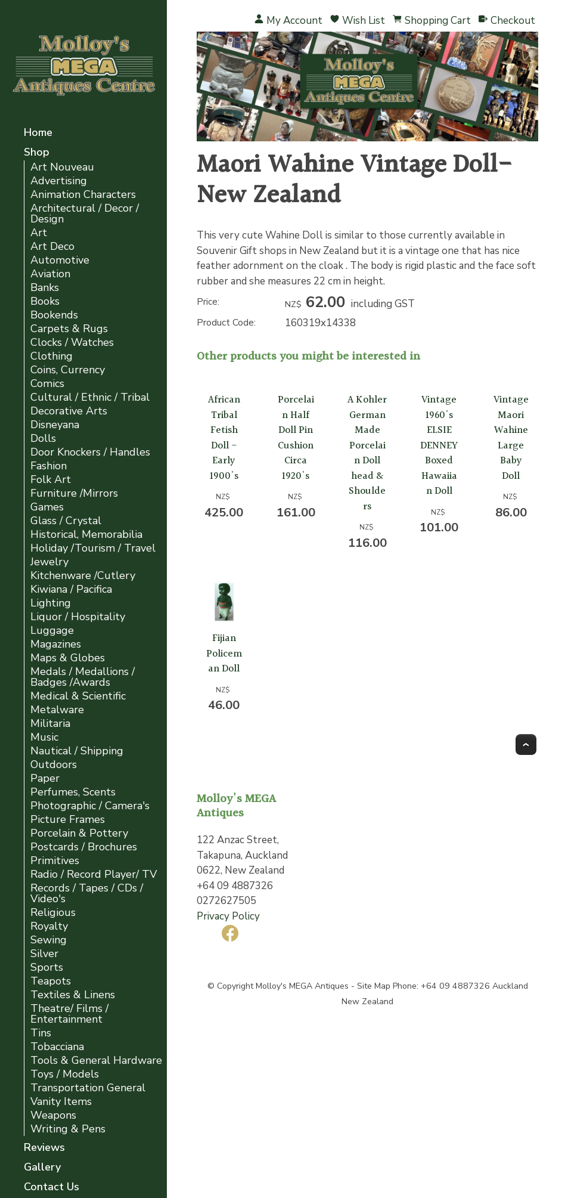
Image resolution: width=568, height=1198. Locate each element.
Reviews (44, 1148)
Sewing (48, 940)
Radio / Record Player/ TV (93, 874)
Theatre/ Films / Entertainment (69, 1014)
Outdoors (53, 764)
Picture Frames (67, 819)
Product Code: (226, 323)
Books (45, 301)
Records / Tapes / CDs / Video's (86, 894)
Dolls (43, 438)
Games (47, 507)
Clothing (51, 356)
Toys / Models (64, 1074)
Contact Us (51, 1187)
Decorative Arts (68, 411)
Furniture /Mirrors (74, 493)
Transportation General (87, 1088)
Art (38, 233)
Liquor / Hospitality (77, 617)
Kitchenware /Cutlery (82, 575)
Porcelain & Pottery (79, 833)
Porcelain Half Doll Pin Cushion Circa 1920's (296, 438)
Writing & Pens (67, 1129)
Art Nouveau (62, 167)
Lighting (50, 603)
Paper (45, 778)
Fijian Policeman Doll (224, 653)
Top (526, 744)
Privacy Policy (228, 916)
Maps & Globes (67, 658)
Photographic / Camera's (90, 806)
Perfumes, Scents (73, 792)
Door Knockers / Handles (90, 452)
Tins (40, 1033)
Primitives (54, 860)
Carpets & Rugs (69, 329)
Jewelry (49, 562)
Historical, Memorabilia (86, 534)
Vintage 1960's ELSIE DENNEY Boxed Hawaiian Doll (439, 445)
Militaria (50, 723)
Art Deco (52, 246)
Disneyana (54, 425)
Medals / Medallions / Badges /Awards (82, 677)
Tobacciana (57, 1046)
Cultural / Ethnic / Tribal (90, 397)
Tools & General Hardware (96, 1060)
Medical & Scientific (78, 696)
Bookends (54, 315)
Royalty (49, 926)
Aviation (50, 274)
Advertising (58, 181)
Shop (36, 153)
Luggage (52, 630)
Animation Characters (83, 194)
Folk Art (50, 479)
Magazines (55, 644)
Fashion (48, 466)
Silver (44, 953)
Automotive (59, 260)
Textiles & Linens (72, 995)
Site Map (373, 986)
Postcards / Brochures (83, 847)
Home (38, 133)
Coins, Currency (67, 370)
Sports (46, 967)
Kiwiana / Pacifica (71, 589)
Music (44, 737)
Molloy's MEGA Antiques (302, 986)
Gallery (42, 1168)
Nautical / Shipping (76, 751)
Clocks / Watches (72, 342)
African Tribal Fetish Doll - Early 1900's (224, 438)
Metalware (57, 710)
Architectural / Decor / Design (84, 214)
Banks (44, 287)
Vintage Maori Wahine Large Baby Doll (511, 438)
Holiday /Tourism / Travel (93, 548)
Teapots (50, 981)
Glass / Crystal (65, 521)
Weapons (53, 1115)
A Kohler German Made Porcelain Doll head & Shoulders (367, 453)
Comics (47, 383)
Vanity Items (61, 1101)
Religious (53, 912)
